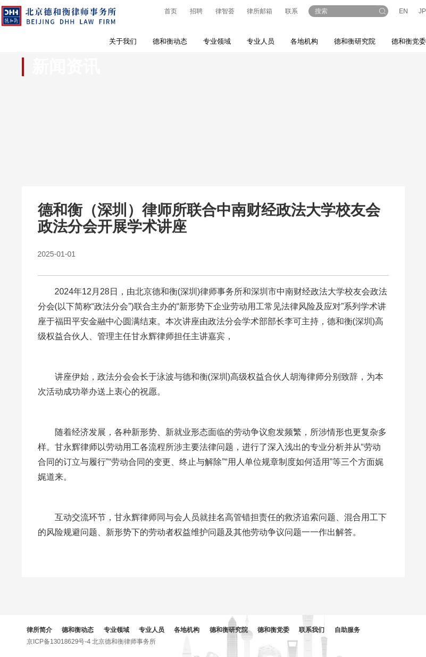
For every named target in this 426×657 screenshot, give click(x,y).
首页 (170, 11)
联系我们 (311, 630)
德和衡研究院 (229, 630)
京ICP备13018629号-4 (58, 641)
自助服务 (347, 630)
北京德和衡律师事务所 (124, 641)
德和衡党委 (273, 630)
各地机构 (304, 41)
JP (422, 11)
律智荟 (225, 11)
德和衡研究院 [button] (354, 41)
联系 (291, 11)
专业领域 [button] (217, 41)
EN (403, 11)
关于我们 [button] (123, 41)
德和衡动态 (78, 630)
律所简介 (39, 630)
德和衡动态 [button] (170, 41)
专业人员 (260, 41)
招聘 (196, 11)
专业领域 (116, 630)
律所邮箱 (259, 11)
